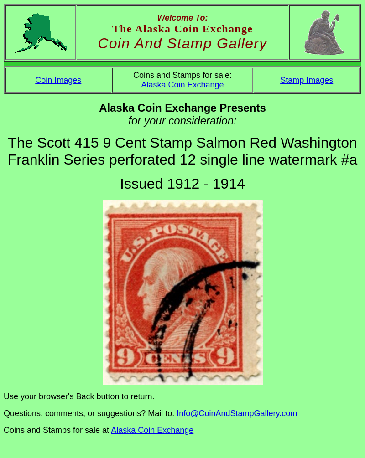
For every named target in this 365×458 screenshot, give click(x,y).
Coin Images (58, 80)
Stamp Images (306, 80)
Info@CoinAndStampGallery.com (237, 413)
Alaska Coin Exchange (182, 84)
